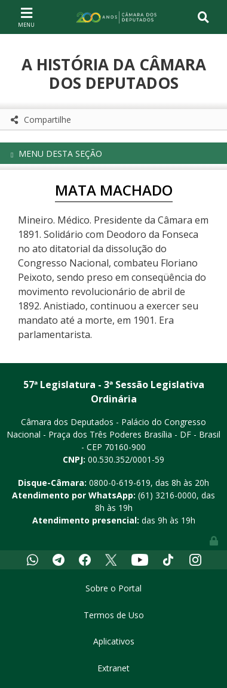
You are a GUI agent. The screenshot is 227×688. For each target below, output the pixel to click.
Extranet (113, 668)
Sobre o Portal (113, 588)
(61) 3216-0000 (167, 495)
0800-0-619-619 (120, 482)
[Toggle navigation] (26, 17)
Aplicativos (113, 641)
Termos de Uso (114, 615)
